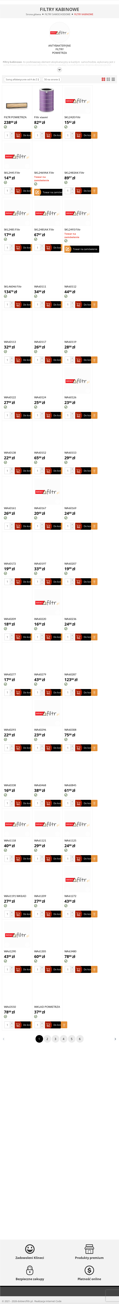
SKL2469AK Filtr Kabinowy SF (44, 172)
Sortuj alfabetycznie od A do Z (22, 79)
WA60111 (40, 286)
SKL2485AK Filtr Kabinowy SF (44, 229)
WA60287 (70, 674)
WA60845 (70, 785)
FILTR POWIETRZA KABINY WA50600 (15, 117)
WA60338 (10, 785)
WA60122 (10, 397)
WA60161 (10, 508)
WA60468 (40, 785)
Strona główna (33, 14)
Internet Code (53, 1301)
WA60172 (10, 563)
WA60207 (70, 563)
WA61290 (10, 951)
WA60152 (40, 452)
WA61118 (10, 840)
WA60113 (10, 341)
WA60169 (70, 508)
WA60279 (40, 674)
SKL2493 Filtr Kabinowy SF (72, 229)
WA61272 (70, 896)
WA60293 (10, 729)
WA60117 (40, 341)
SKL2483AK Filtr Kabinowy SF (74, 172)
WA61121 (40, 840)
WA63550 (10, 1006)
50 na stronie (52, 79)
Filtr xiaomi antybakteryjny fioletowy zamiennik (46, 117)
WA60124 (40, 397)
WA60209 (10, 618)
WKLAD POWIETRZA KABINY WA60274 (47, 1006)
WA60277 (10, 674)
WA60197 (40, 563)
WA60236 (70, 618)
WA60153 (70, 452)
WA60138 (10, 452)
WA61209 (40, 896)
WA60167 (40, 508)
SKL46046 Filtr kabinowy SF (13, 286)
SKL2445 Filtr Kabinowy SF (12, 172)
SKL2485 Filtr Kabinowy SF (12, 229)
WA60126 (70, 397)
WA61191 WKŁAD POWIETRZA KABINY (17, 896)
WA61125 (70, 840)
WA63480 (70, 951)
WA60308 (70, 729)
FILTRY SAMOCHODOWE (57, 14)
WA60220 (40, 618)
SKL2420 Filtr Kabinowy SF (72, 117)
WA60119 (70, 341)
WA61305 (40, 951)
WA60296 (40, 729)
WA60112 (70, 286)
